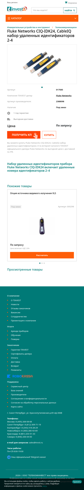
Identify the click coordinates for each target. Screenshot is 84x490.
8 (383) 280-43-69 (29, 430)
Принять (77, 481)
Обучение (15, 335)
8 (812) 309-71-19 (33, 424)
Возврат (15, 365)
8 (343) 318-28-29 (30, 427)
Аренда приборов (19, 331)
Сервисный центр (19, 386)
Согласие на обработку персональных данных (33, 402)
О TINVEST (16, 300)
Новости (15, 304)
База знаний (17, 390)
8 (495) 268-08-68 (24, 421)
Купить (49, 135)
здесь (44, 486)
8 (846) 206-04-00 (24, 436)
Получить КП (22, 135)
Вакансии (15, 312)
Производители (18, 394)
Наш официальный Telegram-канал (26, 457)
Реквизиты (16, 370)
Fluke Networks (64, 95)
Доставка (15, 361)
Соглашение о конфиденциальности (29, 398)
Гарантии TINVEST (19, 349)
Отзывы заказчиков (20, 308)
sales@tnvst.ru (36, 442)
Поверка (15, 339)
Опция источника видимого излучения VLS (33, 193)
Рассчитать (42, 255)
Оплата (14, 357)
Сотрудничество (19, 316)
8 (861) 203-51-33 (27, 433)
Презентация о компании (23, 320)
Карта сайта (16, 406)
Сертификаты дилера (21, 353)
